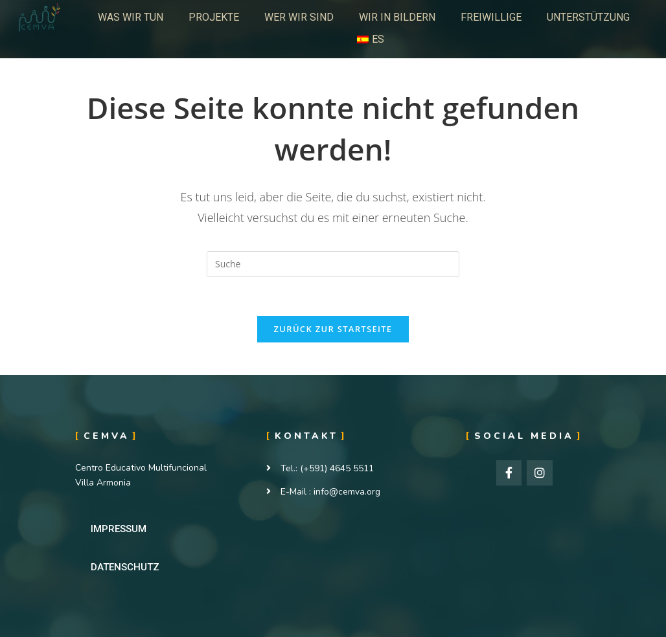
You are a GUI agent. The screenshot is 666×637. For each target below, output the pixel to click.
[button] (118, 529)
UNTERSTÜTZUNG (588, 17)
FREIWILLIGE (491, 17)
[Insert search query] (333, 264)
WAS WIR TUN (130, 17)
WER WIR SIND (299, 17)
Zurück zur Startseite (333, 329)
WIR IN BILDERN (397, 17)
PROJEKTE (214, 17)
